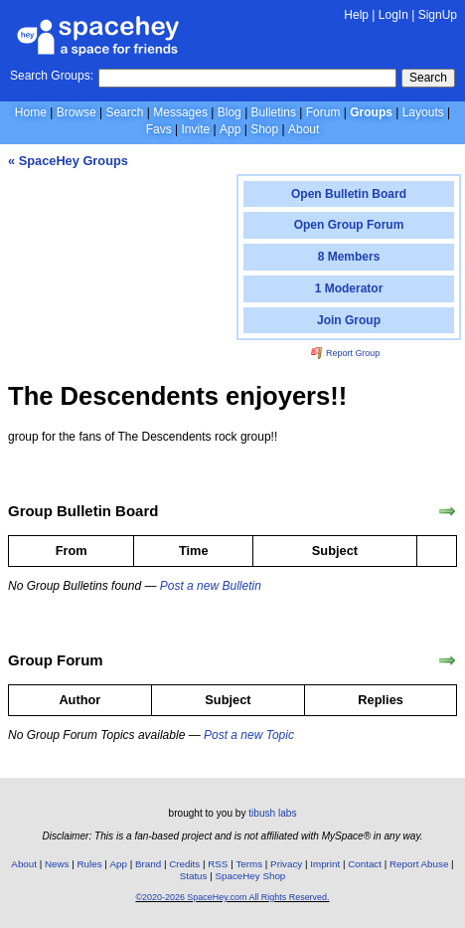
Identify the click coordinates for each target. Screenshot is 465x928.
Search (428, 78)
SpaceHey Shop (250, 875)
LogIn (393, 15)
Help (356, 15)
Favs (159, 129)
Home (31, 112)
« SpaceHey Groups (68, 160)
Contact (365, 863)
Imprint (325, 863)
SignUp (437, 15)
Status (194, 875)
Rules (89, 863)
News (57, 863)
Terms (248, 863)
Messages (180, 112)
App (230, 129)
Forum (323, 112)
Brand (148, 863)
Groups (371, 112)
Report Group (346, 353)
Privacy (286, 863)
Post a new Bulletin (210, 586)
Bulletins (273, 112)
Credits (184, 863)
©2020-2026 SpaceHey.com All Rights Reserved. (232, 897)
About (303, 129)
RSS (218, 863)
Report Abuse (418, 863)
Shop (264, 129)
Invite (195, 129)
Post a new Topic (249, 735)
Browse (76, 112)
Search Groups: (51, 76)
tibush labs (272, 813)
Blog (229, 112)
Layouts (423, 112)
